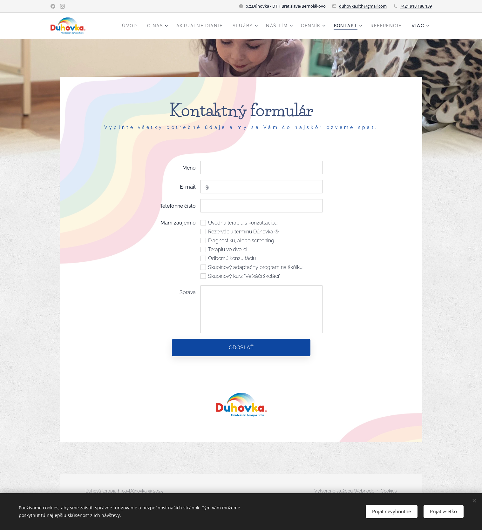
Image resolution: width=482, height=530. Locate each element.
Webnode (364, 490)
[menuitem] (117, 26)
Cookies (389, 490)
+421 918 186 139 (416, 6)
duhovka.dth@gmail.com (363, 6)
